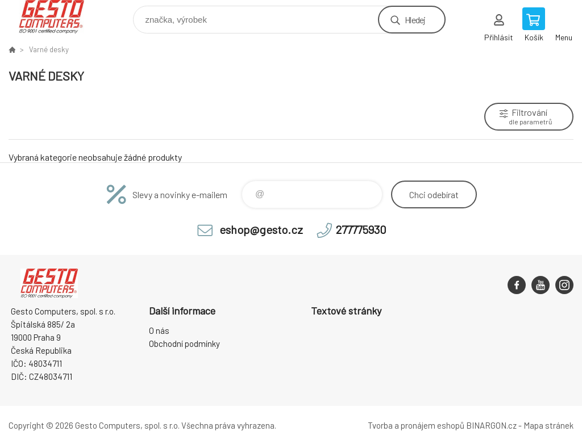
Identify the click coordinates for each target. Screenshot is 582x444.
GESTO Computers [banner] (59, 16)
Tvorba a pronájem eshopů (416, 425)
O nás (159, 330)
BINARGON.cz (491, 425)
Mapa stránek (548, 425)
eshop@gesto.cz (261, 229)
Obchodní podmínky (184, 343)
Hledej (415, 19)
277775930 (361, 229)
